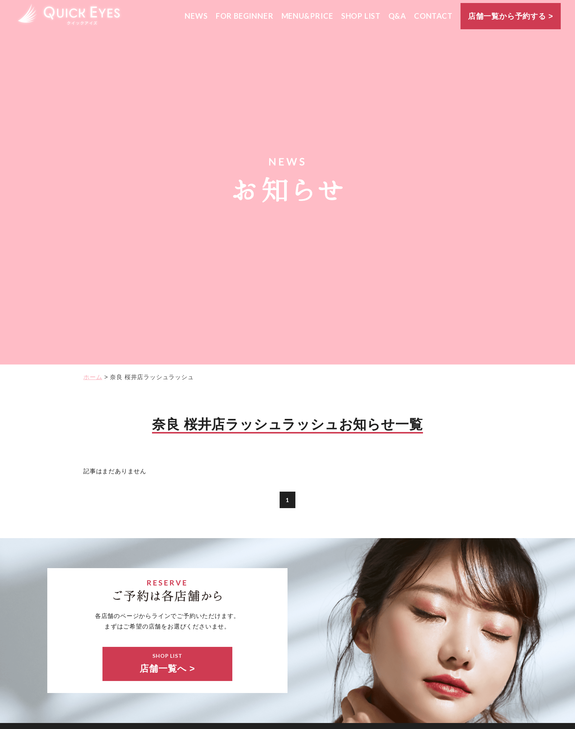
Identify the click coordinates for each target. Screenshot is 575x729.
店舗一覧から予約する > (510, 16)
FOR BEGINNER (245, 15)
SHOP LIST (361, 15)
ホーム (92, 377)
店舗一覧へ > (167, 662)
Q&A (397, 15)
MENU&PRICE (307, 15)
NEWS (196, 15)
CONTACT (433, 15)
